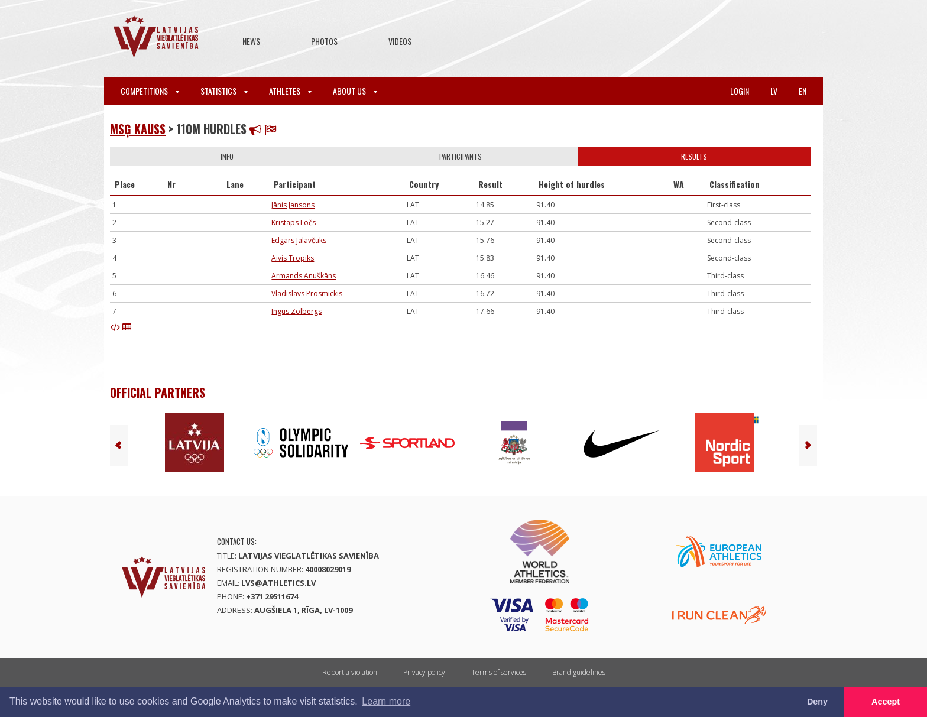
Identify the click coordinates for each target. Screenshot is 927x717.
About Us (355, 91)
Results (694, 156)
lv (773, 91)
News (251, 41)
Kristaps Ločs (293, 223)
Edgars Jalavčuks (298, 240)
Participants (460, 156)
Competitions (150, 91)
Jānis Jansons (293, 205)
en (802, 91)
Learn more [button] (386, 701)
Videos (399, 41)
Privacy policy (424, 672)
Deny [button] (817, 701)
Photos (324, 41)
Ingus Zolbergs (296, 311)
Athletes (290, 91)
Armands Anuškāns (303, 276)
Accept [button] (885, 701)
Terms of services (498, 672)
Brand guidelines (578, 672)
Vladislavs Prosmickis (306, 293)
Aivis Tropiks (292, 258)
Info (227, 156)
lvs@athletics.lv (278, 583)
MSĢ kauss (138, 129)
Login (739, 91)
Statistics (224, 91)
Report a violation (349, 672)
